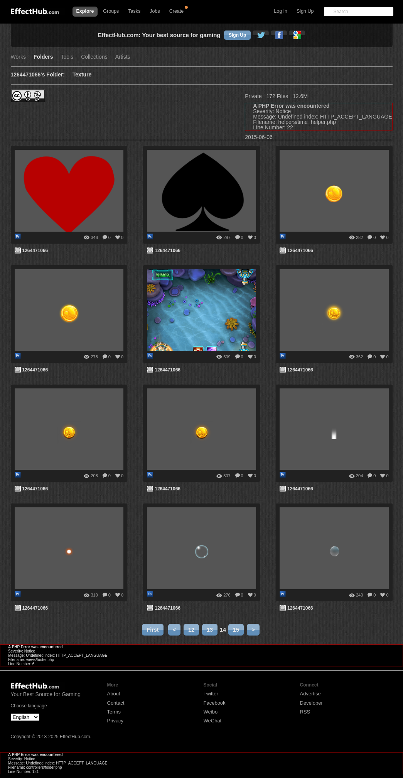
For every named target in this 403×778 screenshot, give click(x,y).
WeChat (213, 721)
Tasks (134, 11)
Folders (43, 57)
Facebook (215, 703)
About (113, 694)
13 (210, 630)
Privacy (115, 721)
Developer (311, 703)
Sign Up (305, 11)
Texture (82, 75)
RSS (305, 712)
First (153, 630)
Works (18, 57)
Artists (122, 57)
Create (176, 11)
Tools (67, 57)
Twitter (211, 694)
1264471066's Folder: (38, 75)
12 (191, 630)
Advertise (310, 694)
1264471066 (35, 250)
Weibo (211, 712)
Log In (280, 11)
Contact (116, 703)
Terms (114, 712)
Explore (85, 11)
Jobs (155, 11)
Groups (111, 11)
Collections (94, 57)
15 (236, 630)
